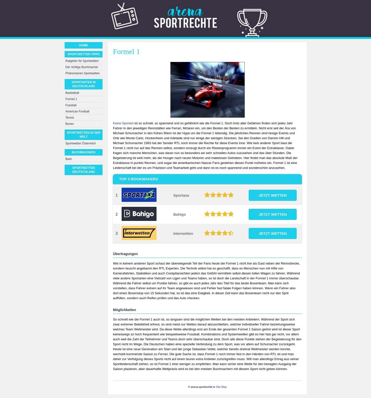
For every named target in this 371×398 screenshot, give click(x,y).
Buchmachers (83, 152)
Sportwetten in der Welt (83, 134)
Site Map (221, 386)
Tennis (69, 117)
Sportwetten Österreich (80, 143)
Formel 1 (71, 99)
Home (83, 45)
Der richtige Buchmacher (81, 67)
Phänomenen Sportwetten (82, 73)
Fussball (71, 105)
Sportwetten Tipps (83, 54)
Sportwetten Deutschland (83, 170)
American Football (77, 111)
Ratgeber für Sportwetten (82, 61)
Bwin (68, 159)
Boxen (69, 124)
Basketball (72, 93)
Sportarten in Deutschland (84, 84)
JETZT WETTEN (273, 195)
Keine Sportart (123, 123)
